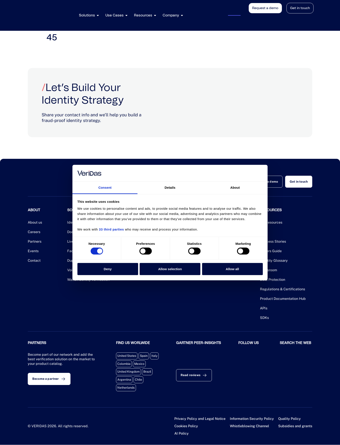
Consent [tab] (105, 187)
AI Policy (181, 434)
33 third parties (111, 229)
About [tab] (235, 187)
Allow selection (170, 269)
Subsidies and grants (295, 426)
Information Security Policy (252, 419)
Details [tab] (170, 187)
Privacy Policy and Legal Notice (200, 419)
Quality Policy (289, 419)
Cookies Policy (186, 426)
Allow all (232, 269)
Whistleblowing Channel (249, 426)
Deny (108, 269)
